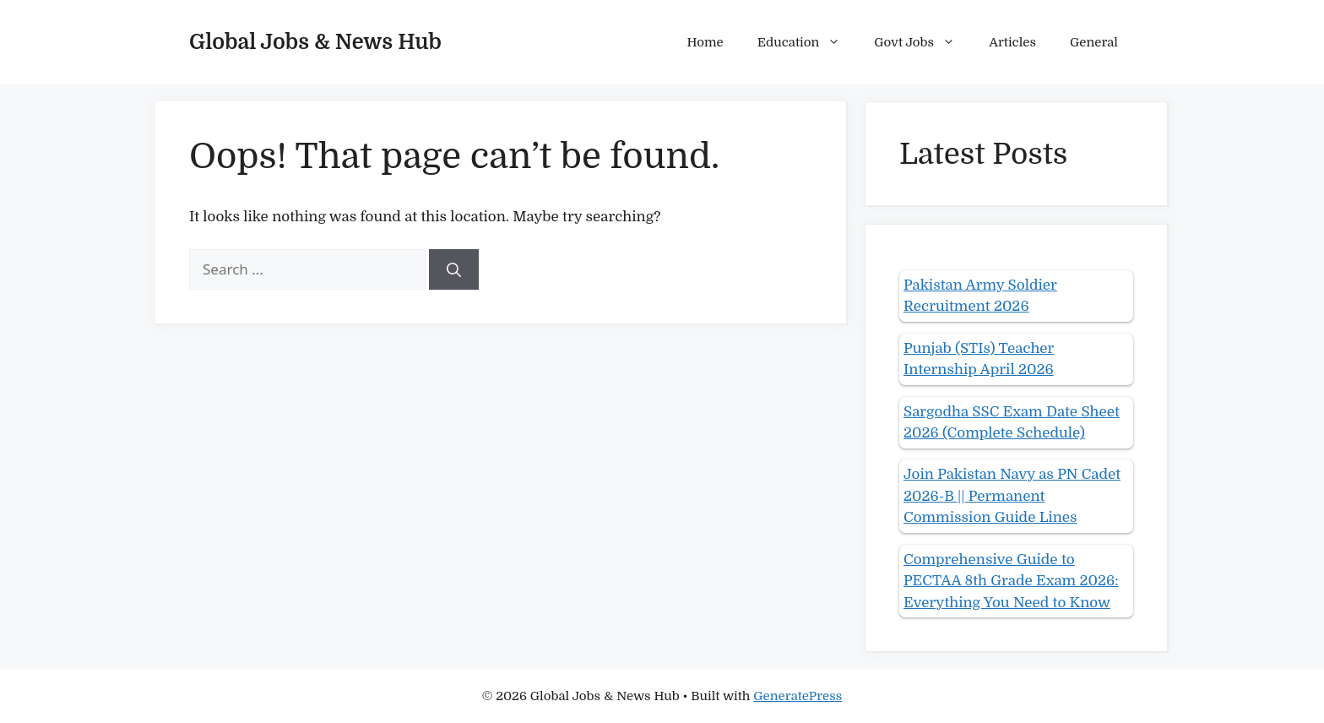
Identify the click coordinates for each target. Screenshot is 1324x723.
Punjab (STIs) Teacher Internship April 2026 (978, 359)
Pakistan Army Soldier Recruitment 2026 (980, 296)
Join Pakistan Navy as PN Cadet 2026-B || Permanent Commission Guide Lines (1012, 495)
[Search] (454, 269)
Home (705, 42)
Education (807, 42)
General (1094, 42)
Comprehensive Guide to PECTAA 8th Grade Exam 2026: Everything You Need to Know (1011, 581)
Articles (1012, 42)
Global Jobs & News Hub (315, 42)
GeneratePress (797, 696)
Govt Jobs (923, 42)
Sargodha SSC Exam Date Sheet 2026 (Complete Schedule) (1011, 423)
